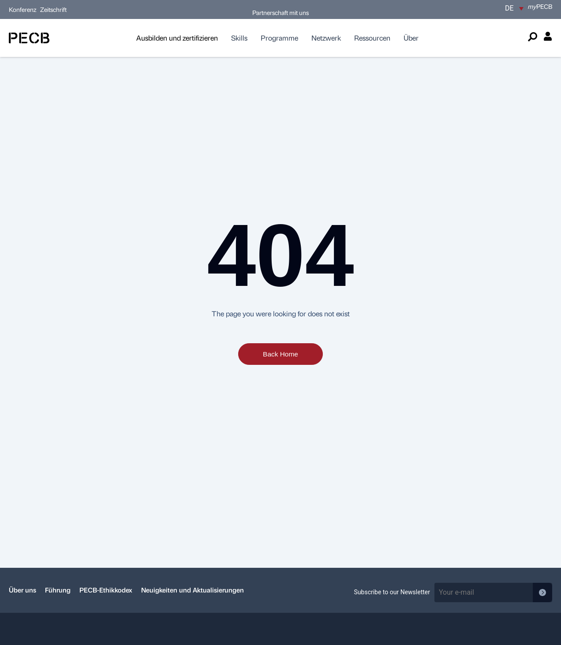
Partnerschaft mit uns (280, 12)
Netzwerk (326, 37)
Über (411, 37)
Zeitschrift (53, 9)
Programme (279, 37)
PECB (540, 6)
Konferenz (23, 9)
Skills (239, 37)
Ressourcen (372, 37)
